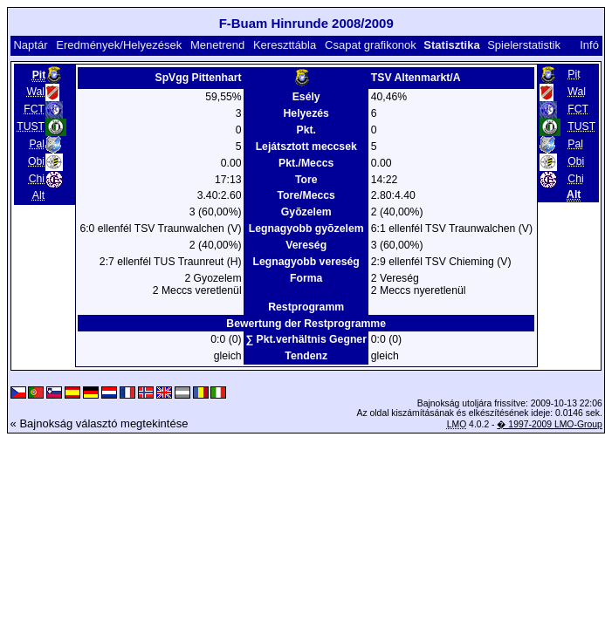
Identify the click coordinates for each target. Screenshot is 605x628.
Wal (35, 91)
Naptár (30, 44)
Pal (37, 144)
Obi (36, 161)
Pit (573, 74)
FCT (34, 109)
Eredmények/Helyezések (119, 44)
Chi (37, 179)
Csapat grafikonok (370, 44)
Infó (589, 44)
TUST (31, 126)
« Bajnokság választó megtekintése (99, 423)
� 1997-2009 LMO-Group (549, 424)
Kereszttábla (284, 44)
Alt (38, 195)
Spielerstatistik (523, 44)
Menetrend (217, 44)
